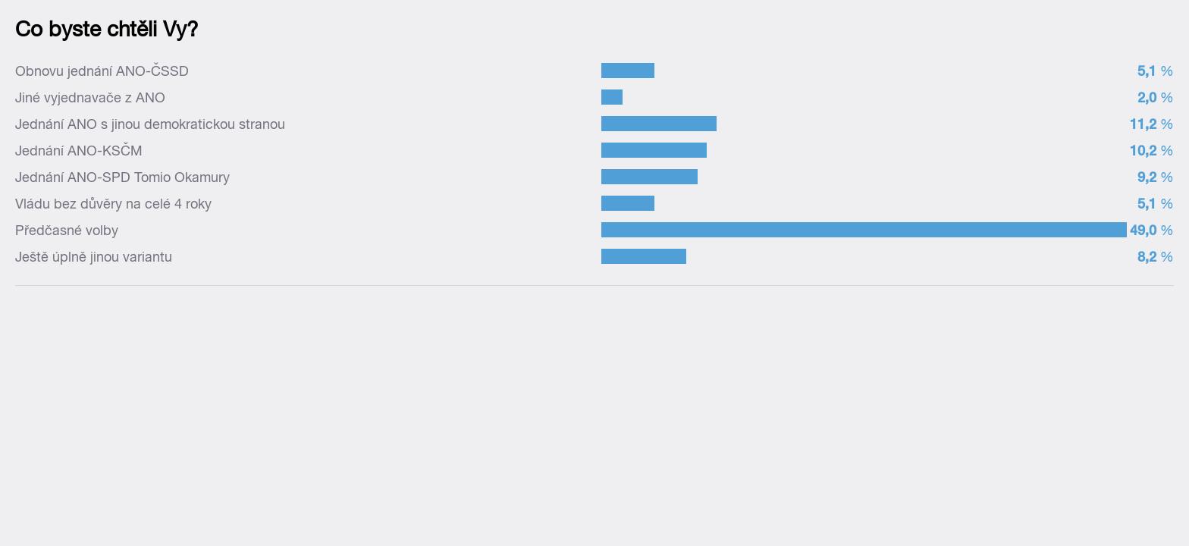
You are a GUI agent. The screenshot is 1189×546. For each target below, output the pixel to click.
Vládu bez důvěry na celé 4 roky (113, 204)
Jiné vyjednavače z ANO (90, 97)
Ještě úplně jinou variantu (93, 257)
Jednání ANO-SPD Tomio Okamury (122, 177)
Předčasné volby (66, 230)
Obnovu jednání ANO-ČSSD (102, 71)
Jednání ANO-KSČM (79, 150)
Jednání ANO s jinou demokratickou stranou (150, 124)
